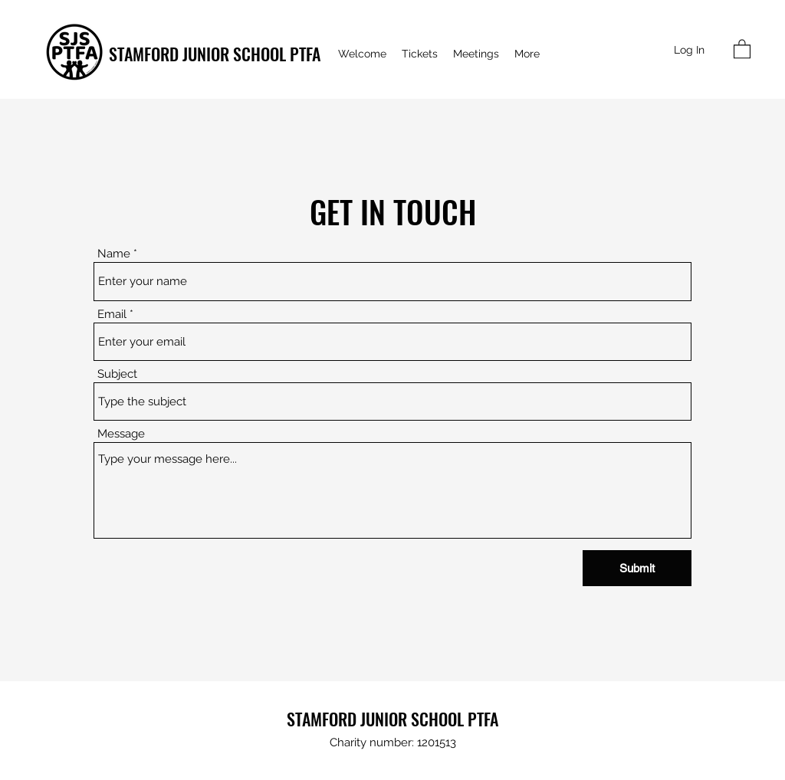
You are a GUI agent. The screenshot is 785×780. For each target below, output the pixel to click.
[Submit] (637, 568)
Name (113, 254)
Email (111, 314)
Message (121, 434)
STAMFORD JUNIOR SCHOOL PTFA (214, 53)
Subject (117, 374)
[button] (742, 48)
